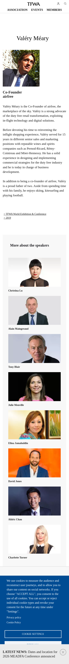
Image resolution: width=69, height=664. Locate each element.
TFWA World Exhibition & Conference (26, 214)
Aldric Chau (15, 519)
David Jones (15, 481)
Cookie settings (33, 634)
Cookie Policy (14, 622)
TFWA (33, 4)
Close (63, 652)
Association (17, 9)
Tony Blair (14, 367)
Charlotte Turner (17, 557)
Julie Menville (16, 405)
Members (54, 9)
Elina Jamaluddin (18, 443)
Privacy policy (14, 617)
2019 (8, 218)
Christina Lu (15, 290)
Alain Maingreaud (18, 328)
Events (37, 9)
